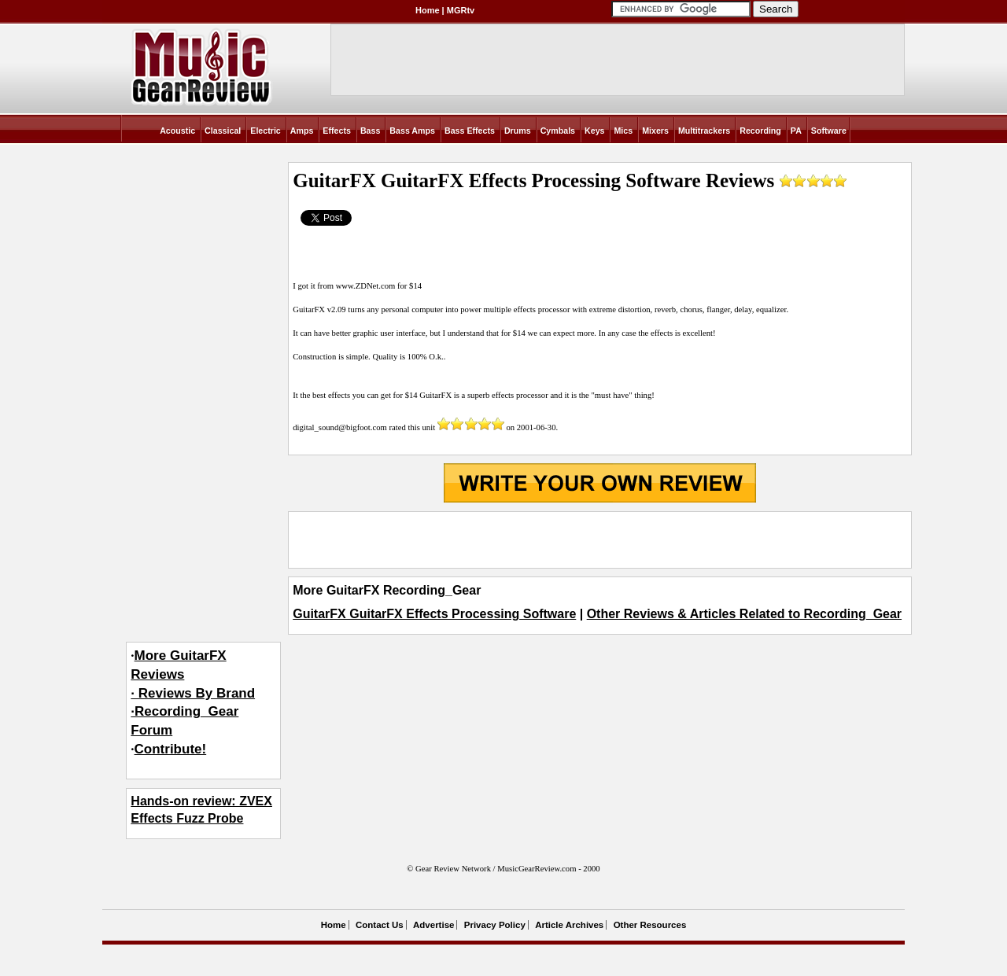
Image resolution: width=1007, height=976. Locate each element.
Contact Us (380, 925)
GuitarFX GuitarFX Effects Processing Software (434, 614)
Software (829, 130)
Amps (302, 130)
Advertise (433, 925)
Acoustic (177, 130)
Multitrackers (704, 130)
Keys (594, 130)
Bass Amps (412, 130)
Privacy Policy (495, 925)
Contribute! (171, 749)
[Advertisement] (599, 539)
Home (427, 10)
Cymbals (557, 130)
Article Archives (569, 925)
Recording (760, 130)
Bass (370, 130)
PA (796, 130)
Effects (337, 130)
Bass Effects (469, 130)
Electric (265, 130)
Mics (623, 130)
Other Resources (650, 925)
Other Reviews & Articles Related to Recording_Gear (744, 614)
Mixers (655, 130)
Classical (223, 130)
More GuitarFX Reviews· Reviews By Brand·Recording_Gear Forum (193, 693)
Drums (517, 130)
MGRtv (460, 10)
